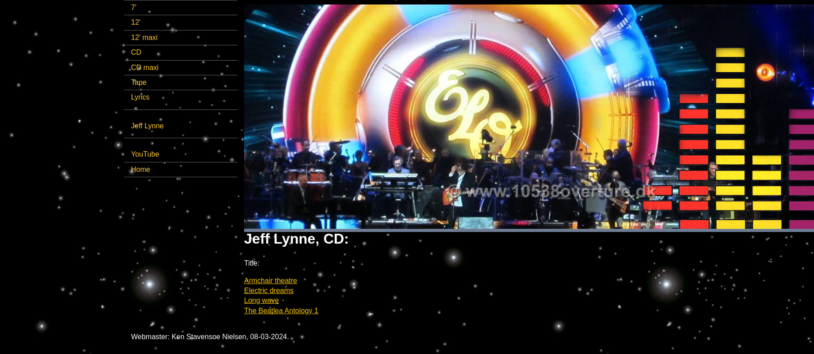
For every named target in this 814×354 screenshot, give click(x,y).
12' (135, 22)
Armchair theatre (270, 280)
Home (140, 169)
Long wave (261, 300)
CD (136, 52)
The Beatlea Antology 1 (281, 311)
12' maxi (144, 37)
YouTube (145, 154)
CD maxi (144, 67)
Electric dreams (268, 290)
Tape (139, 82)
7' (133, 7)
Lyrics (140, 97)
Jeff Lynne (147, 126)
